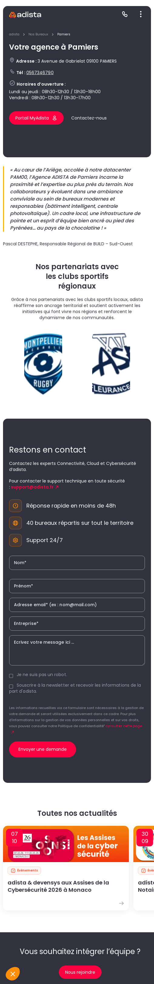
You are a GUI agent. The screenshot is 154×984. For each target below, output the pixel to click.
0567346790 (40, 73)
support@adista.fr (32, 487)
